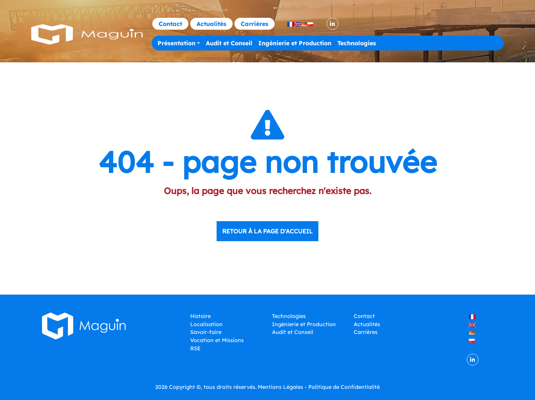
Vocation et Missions (217, 340)
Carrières (254, 23)
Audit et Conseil (229, 43)
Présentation (176, 43)
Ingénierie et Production (294, 43)
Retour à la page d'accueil (267, 231)
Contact (170, 23)
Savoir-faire (205, 332)
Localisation (206, 324)
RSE (195, 348)
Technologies (356, 43)
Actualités (211, 23)
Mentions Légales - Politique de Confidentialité (319, 387)
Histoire (200, 316)
